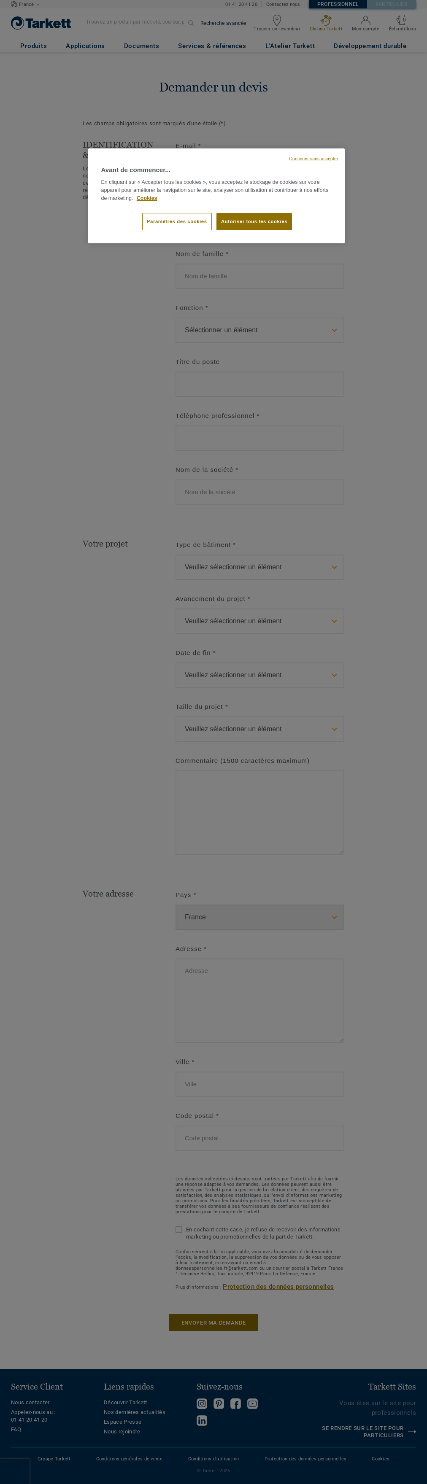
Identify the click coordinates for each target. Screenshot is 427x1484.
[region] (216, 196)
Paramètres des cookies (177, 221)
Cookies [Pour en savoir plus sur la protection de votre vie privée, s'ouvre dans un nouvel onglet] (147, 198)
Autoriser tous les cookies (254, 221)
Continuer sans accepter (313, 158)
